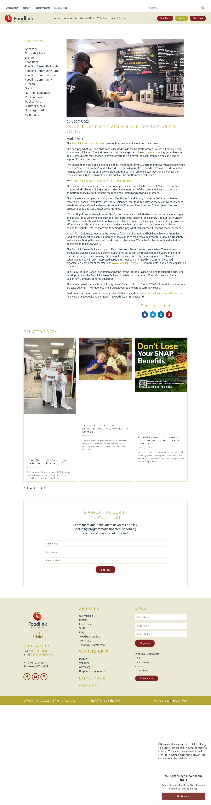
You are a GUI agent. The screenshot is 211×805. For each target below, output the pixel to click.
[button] (145, 314)
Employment (12, 8)
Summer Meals (35, 106)
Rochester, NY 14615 (35, 666)
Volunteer (102, 18)
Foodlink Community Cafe (42, 71)
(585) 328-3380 (38, 651)
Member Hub (60, 8)
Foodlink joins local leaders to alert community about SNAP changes (160, 440)
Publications (33, 101)
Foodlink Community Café (87, 143)
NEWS (140, 609)
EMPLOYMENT (94, 678)
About (57, 18)
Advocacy (31, 49)
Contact (26, 8)
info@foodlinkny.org (42, 654)
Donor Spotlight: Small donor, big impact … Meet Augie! (48, 462)
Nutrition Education (37, 92)
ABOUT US (89, 609)
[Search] (203, 8)
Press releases (34, 97)
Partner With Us (42, 8)
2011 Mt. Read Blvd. (35, 663)
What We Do (70, 18)
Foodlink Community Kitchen (38, 82)
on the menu (149, 152)
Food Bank (32, 62)
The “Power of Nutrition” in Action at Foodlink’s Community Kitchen (105, 428)
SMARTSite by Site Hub (105, 700)
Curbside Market (35, 53)
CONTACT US (37, 646)
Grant (28, 88)
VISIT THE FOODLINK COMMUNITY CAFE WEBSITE (101, 180)
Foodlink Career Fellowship (42, 66)
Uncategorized (34, 110)
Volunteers (32, 114)
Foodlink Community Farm (42, 75)
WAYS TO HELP (94, 652)
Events (29, 57)
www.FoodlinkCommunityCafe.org (160, 293)
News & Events (118, 18)
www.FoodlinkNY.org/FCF (127, 262)
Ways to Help (87, 18)
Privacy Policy (180, 700)
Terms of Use (161, 700)
